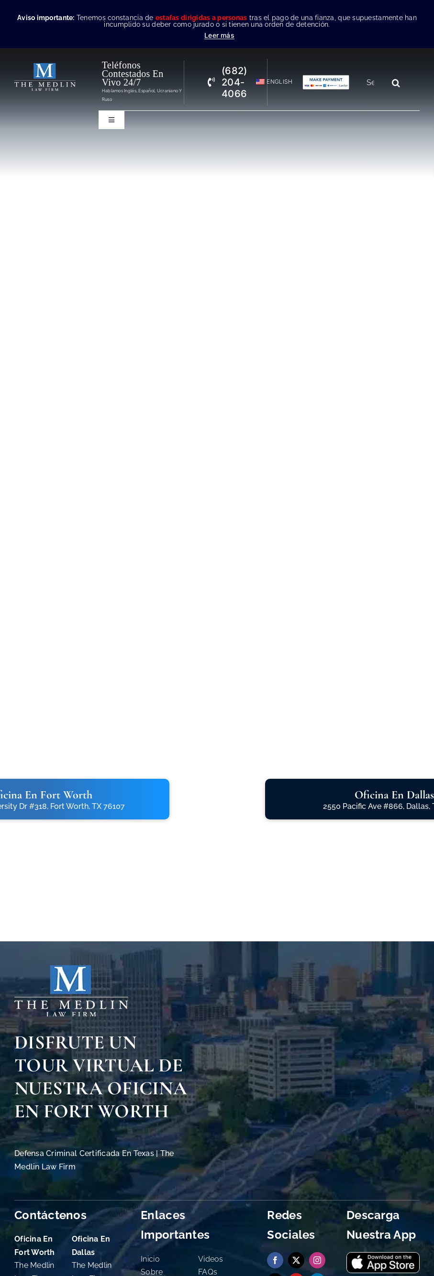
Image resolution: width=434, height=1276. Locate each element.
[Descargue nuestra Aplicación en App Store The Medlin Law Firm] (383, 1257)
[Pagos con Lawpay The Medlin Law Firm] (326, 79)
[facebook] (275, 1260)
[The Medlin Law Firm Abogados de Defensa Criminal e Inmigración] (71, 969)
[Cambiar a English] (270, 81)
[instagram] (317, 1260)
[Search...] (374, 83)
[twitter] (296, 1260)
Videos (210, 1259)
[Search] (396, 83)
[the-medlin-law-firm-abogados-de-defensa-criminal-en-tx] (45, 67)
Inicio (150, 1259)
